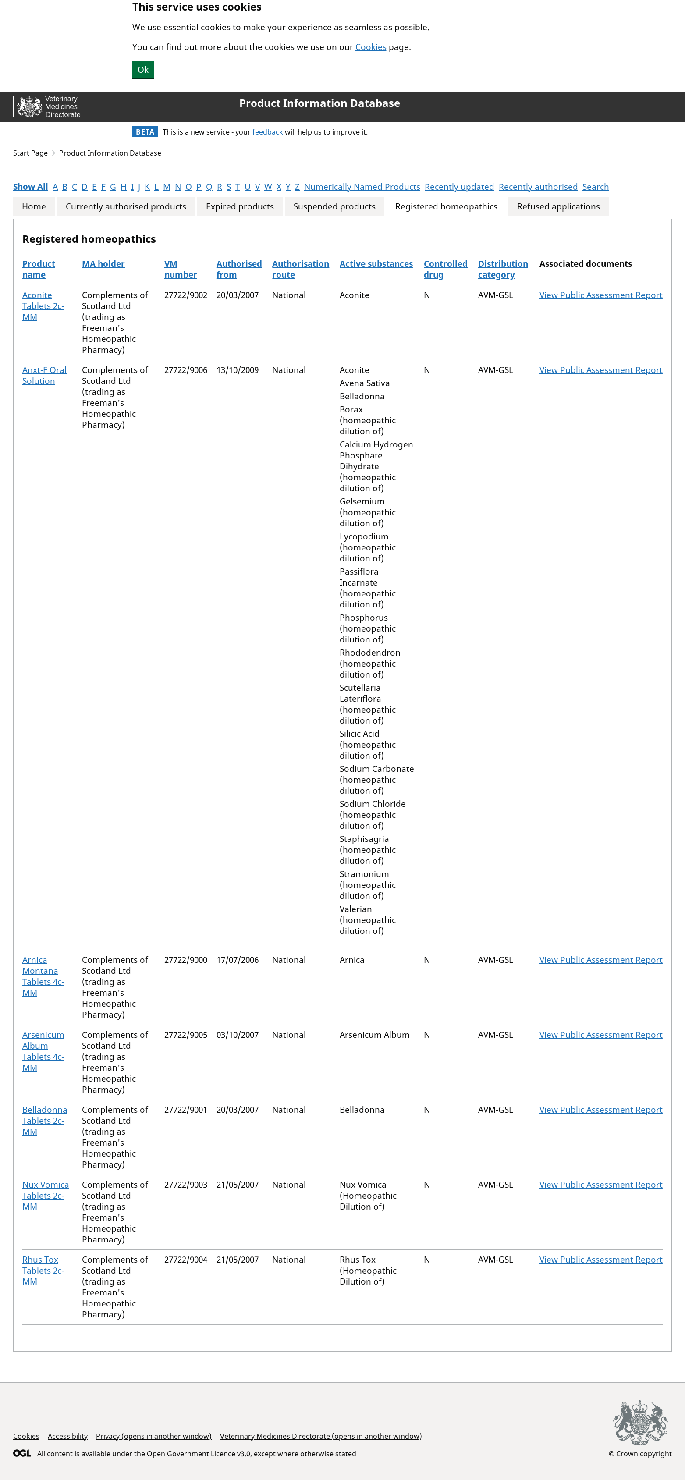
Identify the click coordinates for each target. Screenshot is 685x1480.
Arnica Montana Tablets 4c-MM (43, 976)
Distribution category (503, 269)
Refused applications (558, 206)
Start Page (30, 153)
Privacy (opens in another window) (154, 1436)
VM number (180, 269)
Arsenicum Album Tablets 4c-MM (43, 1051)
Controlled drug (446, 269)
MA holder (103, 264)
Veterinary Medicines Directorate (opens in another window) (321, 1436)
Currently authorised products (126, 206)
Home (34, 206)
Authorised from (239, 269)
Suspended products (335, 206)
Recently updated (459, 186)
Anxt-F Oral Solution (44, 375)
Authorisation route (300, 269)
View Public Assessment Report (601, 295)
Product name (38, 269)
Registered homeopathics (446, 206)
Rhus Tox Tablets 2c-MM (43, 1270)
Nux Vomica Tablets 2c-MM (45, 1195)
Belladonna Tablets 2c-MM (44, 1120)
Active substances (376, 264)
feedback (267, 132)
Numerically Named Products (362, 186)
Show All (30, 186)
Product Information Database (319, 103)
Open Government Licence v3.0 (198, 1454)
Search (595, 186)
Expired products (240, 206)
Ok (143, 69)
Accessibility (68, 1436)
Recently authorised (538, 186)
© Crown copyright (640, 1453)
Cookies (371, 47)
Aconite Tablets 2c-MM (43, 306)
